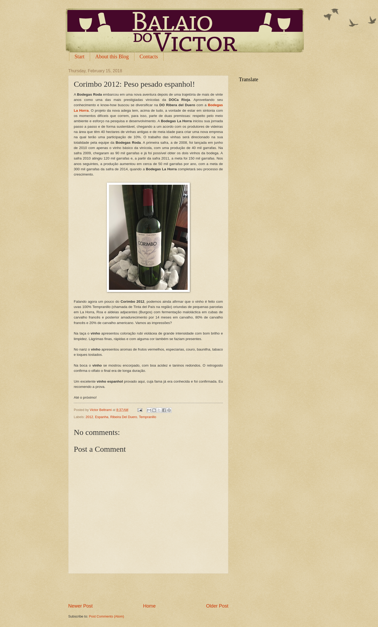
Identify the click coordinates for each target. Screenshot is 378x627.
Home (149, 606)
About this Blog (112, 56)
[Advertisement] (148, 588)
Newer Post (80, 606)
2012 (89, 417)
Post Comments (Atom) (106, 616)
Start (80, 56)
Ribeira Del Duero (123, 417)
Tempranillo (147, 417)
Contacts (149, 56)
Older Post (217, 606)
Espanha (101, 417)
